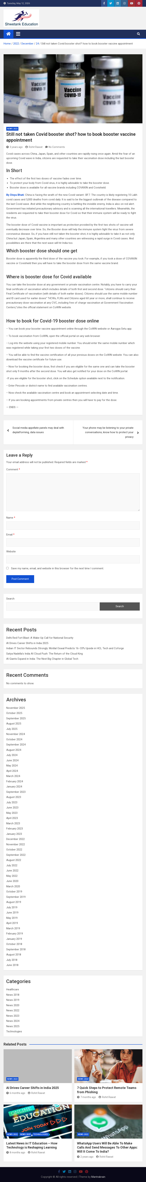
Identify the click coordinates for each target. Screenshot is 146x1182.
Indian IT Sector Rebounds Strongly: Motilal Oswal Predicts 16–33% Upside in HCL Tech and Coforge (65, 648)
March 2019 (13, 928)
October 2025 (14, 713)
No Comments (57, 147)
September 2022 (16, 855)
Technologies (14, 1031)
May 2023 (12, 813)
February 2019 (14, 933)
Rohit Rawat (34, 147)
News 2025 (12, 1026)
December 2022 (15, 839)
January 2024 (14, 786)
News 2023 (12, 1015)
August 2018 (13, 954)
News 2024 (12, 1021)
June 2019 (12, 912)
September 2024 (16, 744)
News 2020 (12, 1005)
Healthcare (12, 989)
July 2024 (11, 755)
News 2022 (12, 129)
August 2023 (13, 797)
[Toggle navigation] (18, 34)
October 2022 (14, 849)
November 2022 (15, 844)
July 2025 (11, 729)
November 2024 (15, 734)
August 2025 (13, 723)
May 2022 (12, 876)
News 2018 (12, 994)
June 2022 (12, 870)
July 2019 (11, 907)
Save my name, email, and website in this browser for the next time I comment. (57, 568)
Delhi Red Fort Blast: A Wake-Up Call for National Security (39, 637)
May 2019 (12, 918)
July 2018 (11, 960)
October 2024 (14, 739)
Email (10, 534)
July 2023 (11, 802)
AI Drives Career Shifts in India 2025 (27, 643)
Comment (13, 469)
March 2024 (13, 776)
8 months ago (15, 1152)
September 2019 (16, 897)
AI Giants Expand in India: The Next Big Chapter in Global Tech (42, 658)
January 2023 (14, 834)
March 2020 (13, 886)
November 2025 (15, 708)
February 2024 (14, 781)
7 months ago (86, 1097)
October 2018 (14, 944)
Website (11, 551)
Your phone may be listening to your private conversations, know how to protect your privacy (108, 432)
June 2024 (12, 760)
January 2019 (14, 939)
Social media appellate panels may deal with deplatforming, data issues (38, 430)
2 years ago (85, 1156)
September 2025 (16, 718)
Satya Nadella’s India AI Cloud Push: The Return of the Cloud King (44, 653)
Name (10, 517)
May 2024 (12, 765)
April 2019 (12, 923)
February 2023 (14, 828)
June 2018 (12, 965)
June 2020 (12, 881)
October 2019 (14, 891)
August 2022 (13, 860)
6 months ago (15, 1093)
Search (10, 598)
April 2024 (12, 771)
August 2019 (13, 902)
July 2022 (11, 865)
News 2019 (12, 1000)
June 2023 (12, 807)
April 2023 (12, 818)
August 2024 (13, 750)
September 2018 (16, 949)
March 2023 (13, 823)
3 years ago (14, 147)
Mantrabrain (98, 1176)
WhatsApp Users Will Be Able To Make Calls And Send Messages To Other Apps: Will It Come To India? (107, 1147)
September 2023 (16, 792)
